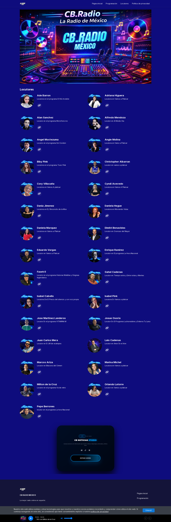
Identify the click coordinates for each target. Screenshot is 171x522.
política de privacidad (99, 511)
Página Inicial (97, 4)
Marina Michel (113, 362)
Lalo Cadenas (113, 340)
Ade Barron (44, 95)
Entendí (148, 510)
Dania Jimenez (45, 205)
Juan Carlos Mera (47, 340)
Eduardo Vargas (46, 249)
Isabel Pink (111, 296)
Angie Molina (112, 139)
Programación (111, 4)
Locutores (125, 4)
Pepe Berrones (46, 406)
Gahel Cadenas (114, 272)
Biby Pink (42, 161)
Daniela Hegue (113, 205)
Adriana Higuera (114, 95)
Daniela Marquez (47, 227)
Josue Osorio (113, 318)
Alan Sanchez (45, 117)
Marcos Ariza (45, 362)
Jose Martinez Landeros (51, 318)
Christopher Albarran (117, 161)
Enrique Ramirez (114, 249)
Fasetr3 (41, 271)
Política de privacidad (141, 4)
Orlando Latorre (114, 384)
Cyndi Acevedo (114, 183)
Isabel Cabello (45, 296)
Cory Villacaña (45, 183)
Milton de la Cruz (47, 384)
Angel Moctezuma (48, 139)
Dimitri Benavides (115, 227)
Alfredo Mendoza (115, 117)
